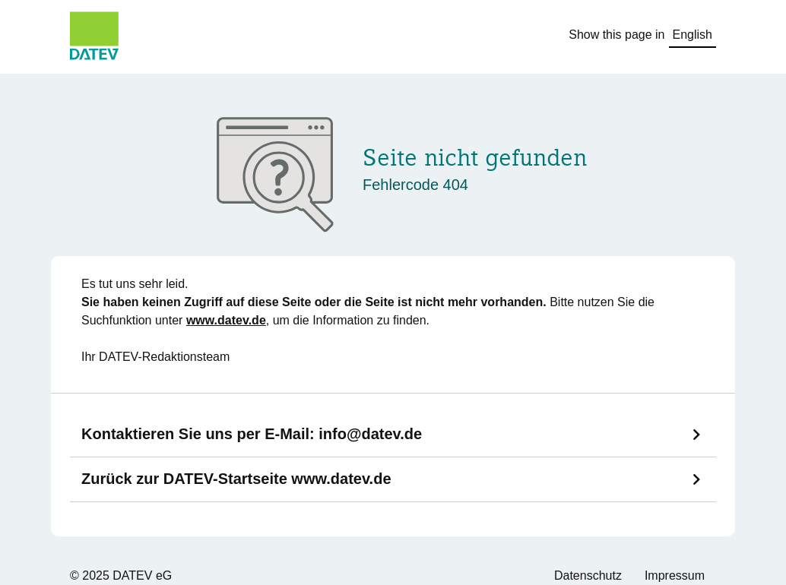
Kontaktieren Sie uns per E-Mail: (251, 433)
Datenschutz (588, 575)
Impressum (675, 575)
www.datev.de (226, 320)
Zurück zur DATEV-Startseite (236, 478)
